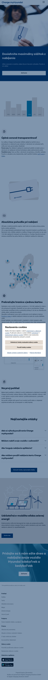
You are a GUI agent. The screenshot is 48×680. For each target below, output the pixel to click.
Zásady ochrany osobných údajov (17, 353)
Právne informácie (35, 353)
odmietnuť (35, 333)
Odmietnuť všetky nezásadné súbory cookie (24, 342)
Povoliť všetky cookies (24, 347)
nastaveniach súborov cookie (14, 335)
